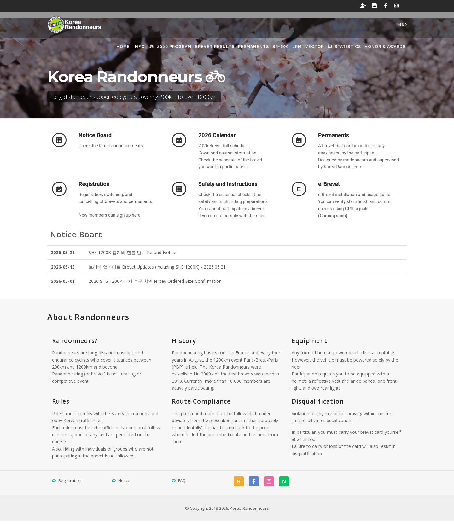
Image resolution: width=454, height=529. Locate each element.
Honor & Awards (383, 50)
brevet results (185, 50)
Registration (69, 488)
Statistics (338, 50)
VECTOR (304, 50)
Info (101, 50)
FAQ (182, 488)
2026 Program (136, 50)
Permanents (228, 50)
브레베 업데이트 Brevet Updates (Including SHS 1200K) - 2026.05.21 (157, 274)
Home (80, 50)
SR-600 (261, 50)
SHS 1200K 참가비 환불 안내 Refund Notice (132, 260)
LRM (282, 50)
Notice (124, 488)
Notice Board (76, 241)
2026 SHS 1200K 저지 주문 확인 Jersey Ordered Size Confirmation (155, 288)
